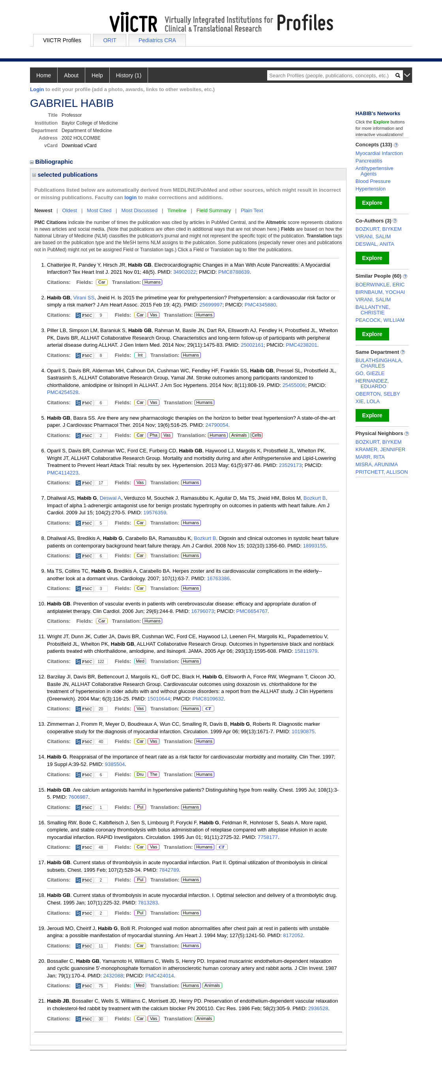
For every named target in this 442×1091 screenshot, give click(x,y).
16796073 (202, 611)
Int (140, 355)
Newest (43, 210)
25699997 (211, 305)
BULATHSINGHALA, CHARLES (379, 363)
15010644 (158, 699)
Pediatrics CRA (157, 40)
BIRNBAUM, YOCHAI (380, 292)
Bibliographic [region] (52, 161)
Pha (153, 435)
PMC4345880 (260, 305)
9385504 (115, 764)
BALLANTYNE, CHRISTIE (373, 310)
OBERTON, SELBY (378, 394)
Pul (140, 807)
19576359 (154, 513)
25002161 (252, 345)
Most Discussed (139, 210)
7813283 (148, 903)
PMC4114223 (63, 473)
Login (37, 89)
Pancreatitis (369, 161)
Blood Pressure (373, 181)
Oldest (69, 210)
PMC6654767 (252, 611)
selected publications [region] (65, 174)
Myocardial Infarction (379, 153)
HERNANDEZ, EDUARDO (372, 383)
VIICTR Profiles (62, 40)
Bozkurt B (314, 498)
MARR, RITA (370, 457)
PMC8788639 (234, 272)
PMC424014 (159, 976)
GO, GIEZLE (370, 373)
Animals (239, 435)
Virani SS (83, 298)
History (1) (129, 75)
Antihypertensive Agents (374, 171)
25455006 (294, 385)
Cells (256, 435)
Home (43, 75)
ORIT (109, 40)
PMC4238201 (301, 345)
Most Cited (99, 210)
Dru (140, 774)
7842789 (169, 870)
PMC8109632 (208, 699)
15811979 (305, 651)
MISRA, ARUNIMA (377, 464)
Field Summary (214, 210)
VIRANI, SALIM (373, 236)
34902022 (184, 272)
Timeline (177, 210)
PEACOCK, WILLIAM (380, 320)
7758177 (268, 837)
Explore (372, 203)
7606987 (78, 797)
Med (140, 661)
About (71, 75)
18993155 (314, 546)
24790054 (217, 425)
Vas (153, 315)
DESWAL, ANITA (375, 244)
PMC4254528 (63, 392)
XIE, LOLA (368, 401)
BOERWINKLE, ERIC (380, 285)
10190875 (303, 731)
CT (208, 709)
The (153, 774)
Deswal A (110, 498)
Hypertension (371, 189)
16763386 (218, 578)
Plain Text (252, 210)
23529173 (290, 465)
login (130, 197)
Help (97, 75)
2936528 (318, 1008)
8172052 (293, 935)
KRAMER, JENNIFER (380, 449)
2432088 (113, 976)
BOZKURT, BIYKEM (379, 229)
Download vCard (79, 145)
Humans (152, 282)
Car (101, 282)
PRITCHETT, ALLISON (382, 472)
